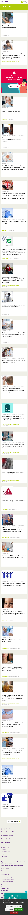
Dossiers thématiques (6, 838)
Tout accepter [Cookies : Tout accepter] (18, 909)
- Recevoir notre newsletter (7, 877)
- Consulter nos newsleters (7, 879)
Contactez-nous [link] (5, 885)
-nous (5, 888)
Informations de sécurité (7, 837)
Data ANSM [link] (4, 860)
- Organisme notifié (5, 851)
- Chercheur (4, 856)
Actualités (3, 830)
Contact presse (5, 886)
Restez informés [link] (5, 874)
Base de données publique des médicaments (12, 865)
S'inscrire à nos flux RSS (7, 881)
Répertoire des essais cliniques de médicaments (13, 861)
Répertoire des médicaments (8, 863)
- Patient (3, 854)
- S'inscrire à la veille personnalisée (9, 876)
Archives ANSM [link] (5, 869)
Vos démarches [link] (5, 847)
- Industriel (3, 849)
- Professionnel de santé (7, 853)
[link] (4, 2)
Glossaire (3, 870)
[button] (22, 2)
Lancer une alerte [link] (5, 842)
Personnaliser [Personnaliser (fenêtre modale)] (9, 909)
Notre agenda (4, 890)
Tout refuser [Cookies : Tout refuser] (14, 912)
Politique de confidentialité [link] (14, 906)
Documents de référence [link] (7, 835)
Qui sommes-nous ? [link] (6, 828)
